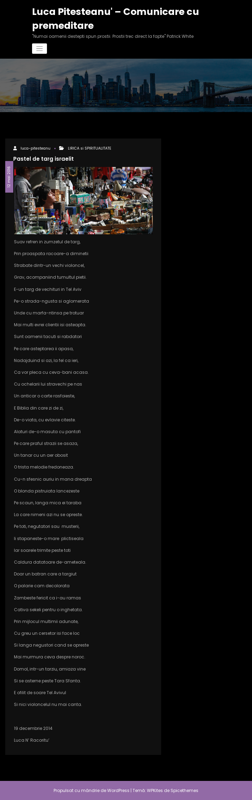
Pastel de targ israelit (43, 158)
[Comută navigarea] (39, 48)
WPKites (155, 790)
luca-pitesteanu (35, 148)
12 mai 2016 (8, 176)
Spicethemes (184, 790)
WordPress (118, 790)
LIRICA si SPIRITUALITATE (89, 148)
